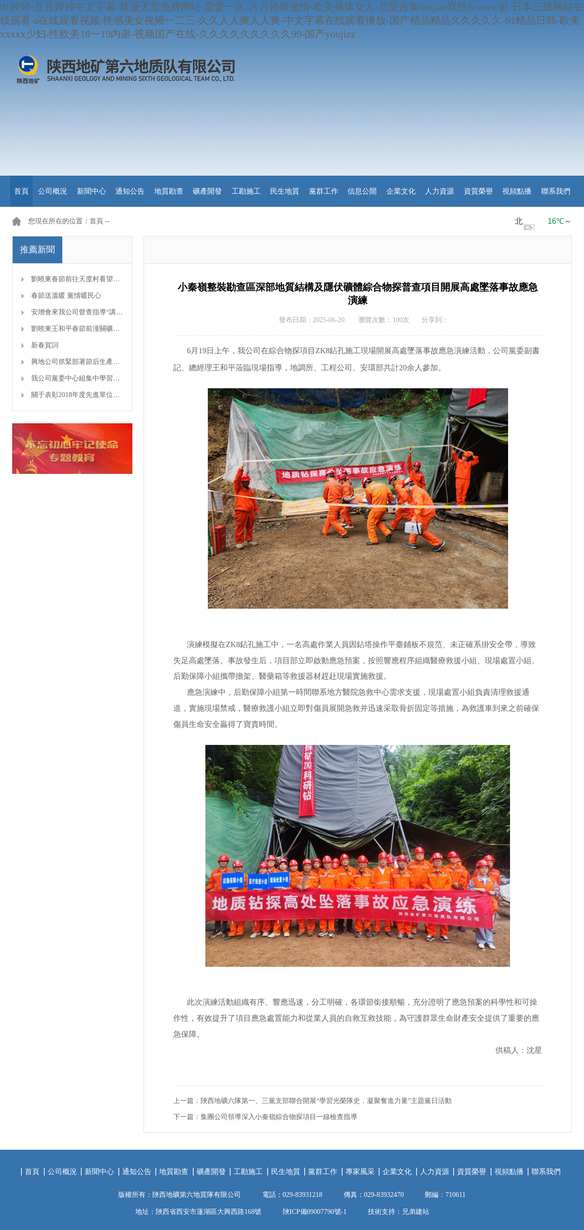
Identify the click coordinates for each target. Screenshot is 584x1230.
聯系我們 (555, 191)
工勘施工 (246, 191)
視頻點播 (516, 191)
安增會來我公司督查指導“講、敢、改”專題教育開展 (109, 312)
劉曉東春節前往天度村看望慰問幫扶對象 (92, 279)
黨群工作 (323, 191)
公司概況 (52, 191)
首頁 (21, 191)
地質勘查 (168, 191)
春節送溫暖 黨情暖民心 (66, 295)
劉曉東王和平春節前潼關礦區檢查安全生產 (96, 328)
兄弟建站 (415, 1211)
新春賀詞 (44, 345)
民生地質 (284, 191)
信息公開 (362, 191)
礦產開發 (207, 191)
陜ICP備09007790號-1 (315, 1211)
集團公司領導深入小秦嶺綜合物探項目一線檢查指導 (279, 1117)
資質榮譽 (478, 191)
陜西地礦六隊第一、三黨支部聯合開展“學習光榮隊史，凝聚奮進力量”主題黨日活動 (326, 1100)
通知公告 (130, 191)
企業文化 (401, 191)
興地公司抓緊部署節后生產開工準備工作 (92, 361)
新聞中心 (91, 191)
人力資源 (439, 191)
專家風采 (360, 1172)
